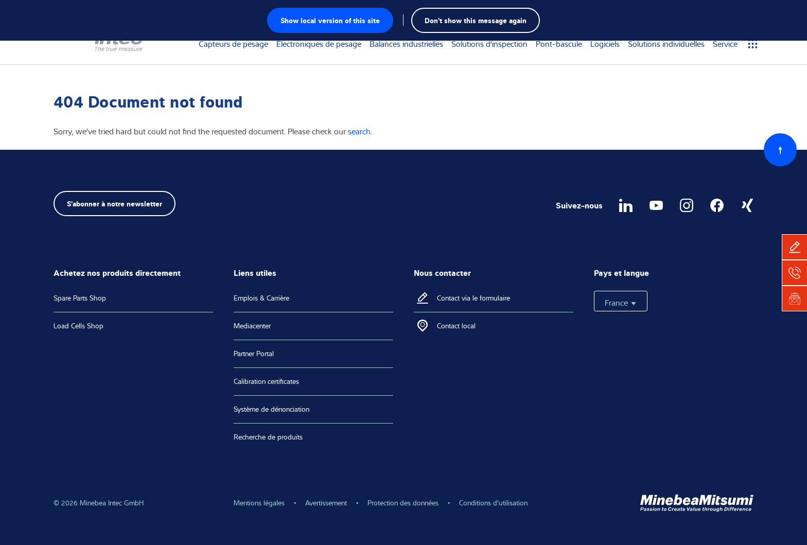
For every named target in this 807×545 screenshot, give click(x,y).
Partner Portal (254, 353)
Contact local (456, 326)
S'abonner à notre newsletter (114, 203)
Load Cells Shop (78, 326)
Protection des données (402, 503)
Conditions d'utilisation (493, 503)
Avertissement (326, 503)
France (621, 302)
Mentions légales (259, 503)
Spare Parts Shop (80, 298)
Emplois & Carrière (261, 298)
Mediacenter (252, 326)
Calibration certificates (266, 381)
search (359, 131)
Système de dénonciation (271, 409)
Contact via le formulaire (473, 298)
